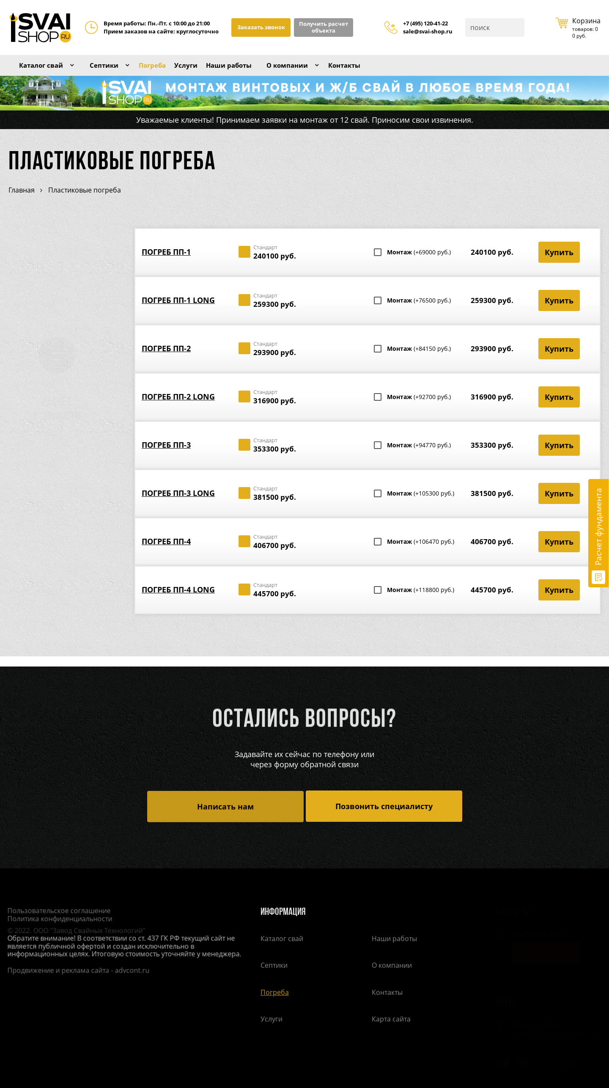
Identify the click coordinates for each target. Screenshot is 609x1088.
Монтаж (419, 263)
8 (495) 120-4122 (534, 935)
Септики (116, 71)
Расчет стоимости (65, 421)
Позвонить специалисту (384, 807)
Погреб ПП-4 (166, 552)
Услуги (208, 71)
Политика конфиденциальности (56, 919)
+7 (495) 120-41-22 (425, 23)
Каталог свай (45, 71)
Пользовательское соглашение (55, 912)
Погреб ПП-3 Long (178, 504)
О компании (324, 71)
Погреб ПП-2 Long (178, 407)
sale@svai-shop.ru (428, 31)
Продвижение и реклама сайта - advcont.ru (75, 971)
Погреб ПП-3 (166, 455)
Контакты (389, 71)
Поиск (517, 27)
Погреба (170, 71)
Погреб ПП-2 (166, 359)
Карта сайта (391, 1020)
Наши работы (257, 71)
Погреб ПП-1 (166, 262)
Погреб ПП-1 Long (178, 311)
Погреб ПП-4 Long (178, 600)
